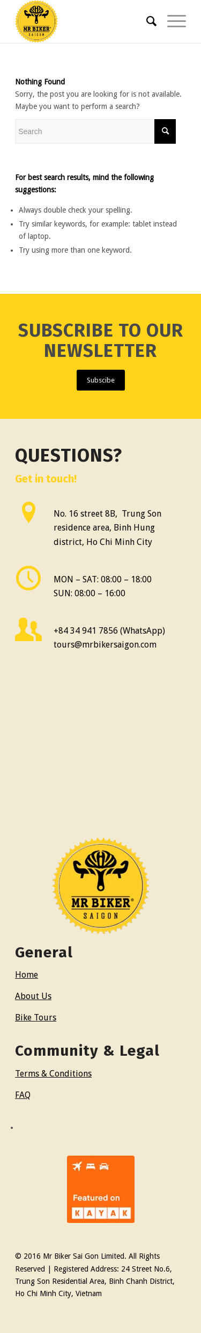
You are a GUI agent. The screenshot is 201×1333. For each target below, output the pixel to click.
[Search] (146, 21)
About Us (33, 996)
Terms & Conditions (53, 1074)
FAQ (23, 1095)
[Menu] (171, 21)
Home (26, 975)
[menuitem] (146, 21)
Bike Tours (35, 1017)
